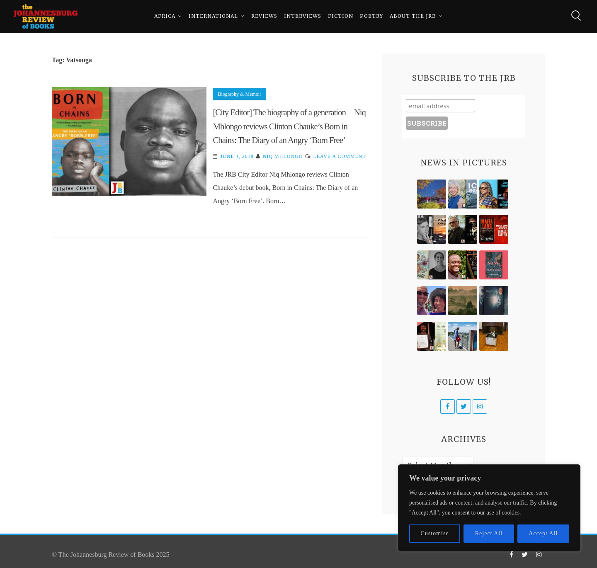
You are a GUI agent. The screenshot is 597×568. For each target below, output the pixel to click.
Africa (164, 16)
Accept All (543, 533)
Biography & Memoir (239, 94)
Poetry (371, 16)
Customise (435, 533)
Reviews (264, 16)
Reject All (488, 533)
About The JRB (413, 16)
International (213, 16)
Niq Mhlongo (283, 156)
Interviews (302, 16)
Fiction (340, 16)
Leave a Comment (339, 156)
